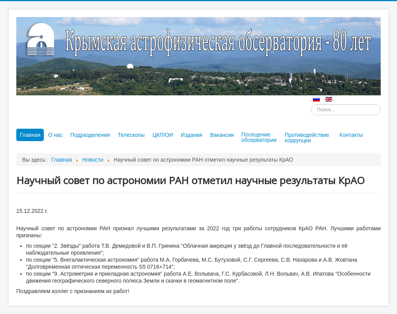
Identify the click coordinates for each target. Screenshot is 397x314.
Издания (191, 135)
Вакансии (222, 135)
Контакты (351, 135)
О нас (55, 135)
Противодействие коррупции (307, 137)
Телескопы (131, 135)
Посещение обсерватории (259, 137)
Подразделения (90, 135)
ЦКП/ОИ (162, 135)
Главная (30, 135)
